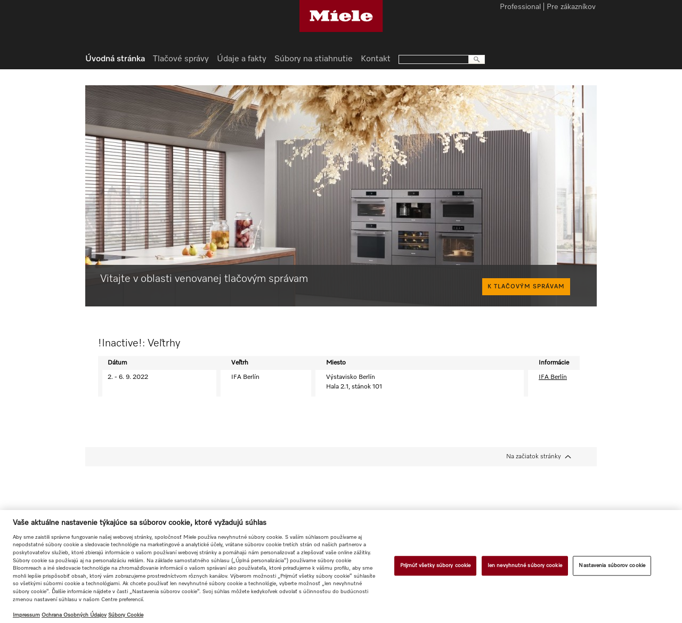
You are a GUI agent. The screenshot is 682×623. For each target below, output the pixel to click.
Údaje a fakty (241, 59)
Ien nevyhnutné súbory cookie (525, 565)
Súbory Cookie (125, 615)
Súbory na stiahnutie (313, 59)
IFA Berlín (553, 377)
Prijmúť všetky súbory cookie (435, 565)
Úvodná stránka (115, 59)
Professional (520, 7)
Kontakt (376, 59)
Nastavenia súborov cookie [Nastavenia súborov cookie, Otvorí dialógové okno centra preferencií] (612, 565)
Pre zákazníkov (571, 7)
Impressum (26, 615)
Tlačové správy (181, 59)
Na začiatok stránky (533, 457)
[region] (341, 566)
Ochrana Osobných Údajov (74, 615)
